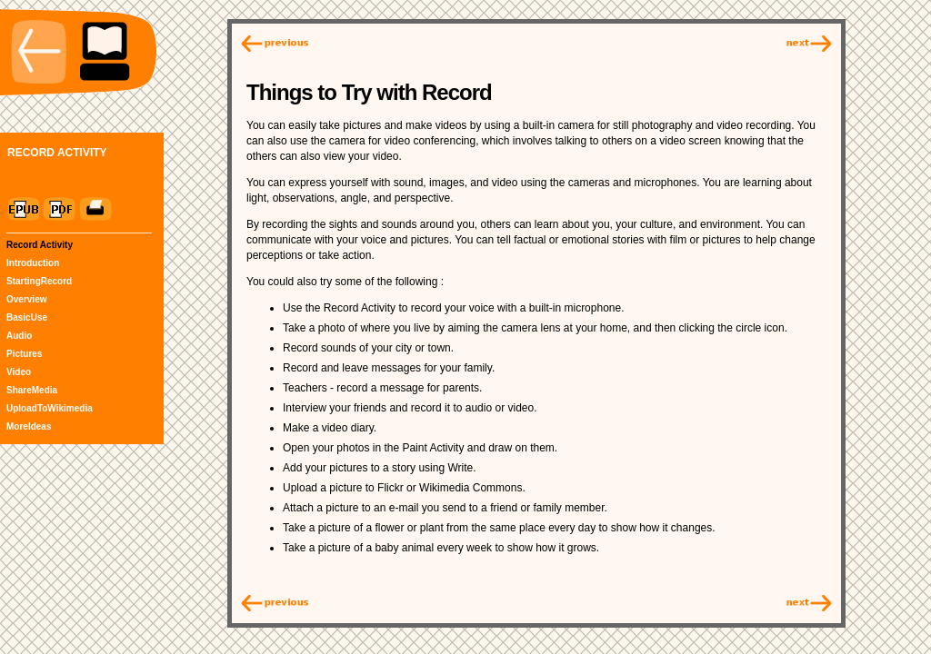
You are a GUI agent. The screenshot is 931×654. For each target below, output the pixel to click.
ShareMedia (31, 390)
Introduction (32, 263)
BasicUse (26, 317)
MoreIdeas (28, 426)
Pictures (24, 354)
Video (18, 372)
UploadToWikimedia (49, 408)
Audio (19, 336)
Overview (26, 299)
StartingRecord (39, 281)
